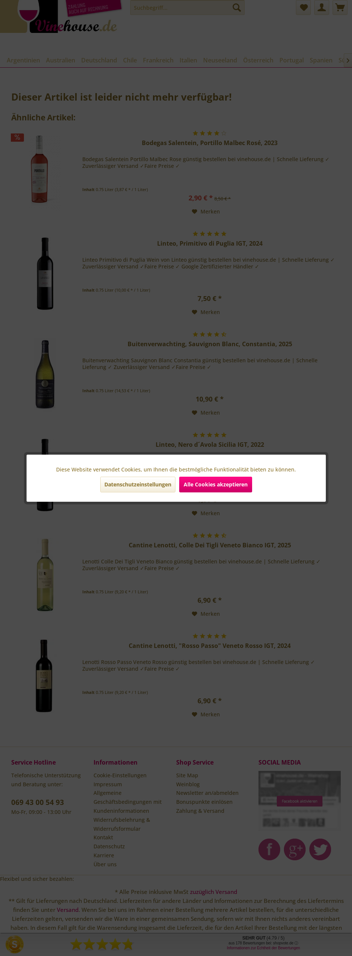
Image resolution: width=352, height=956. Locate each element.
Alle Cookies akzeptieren (216, 484)
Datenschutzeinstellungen (137, 484)
